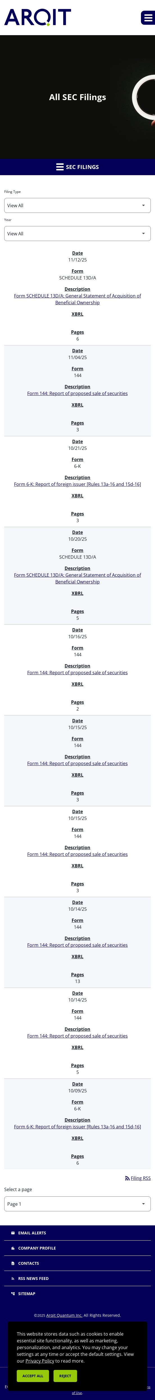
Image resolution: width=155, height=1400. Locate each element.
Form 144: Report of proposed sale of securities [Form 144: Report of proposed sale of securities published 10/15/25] (77, 763)
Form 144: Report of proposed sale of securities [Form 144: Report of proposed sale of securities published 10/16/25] (77, 672)
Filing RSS (137, 1178)
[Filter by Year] (77, 233)
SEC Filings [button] (77, 167)
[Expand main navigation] (148, 18)
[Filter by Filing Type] (77, 205)
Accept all (32, 1375)
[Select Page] (77, 1203)
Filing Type (12, 191)
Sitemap (23, 1293)
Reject (65, 1375)
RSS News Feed (30, 1278)
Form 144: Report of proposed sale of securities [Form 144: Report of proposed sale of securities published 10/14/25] (77, 945)
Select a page (18, 1189)
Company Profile (33, 1248)
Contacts (25, 1263)
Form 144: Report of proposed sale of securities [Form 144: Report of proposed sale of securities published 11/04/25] (77, 393)
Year (8, 219)
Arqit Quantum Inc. (64, 1315)
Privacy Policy (40, 1361)
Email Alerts (28, 1233)
